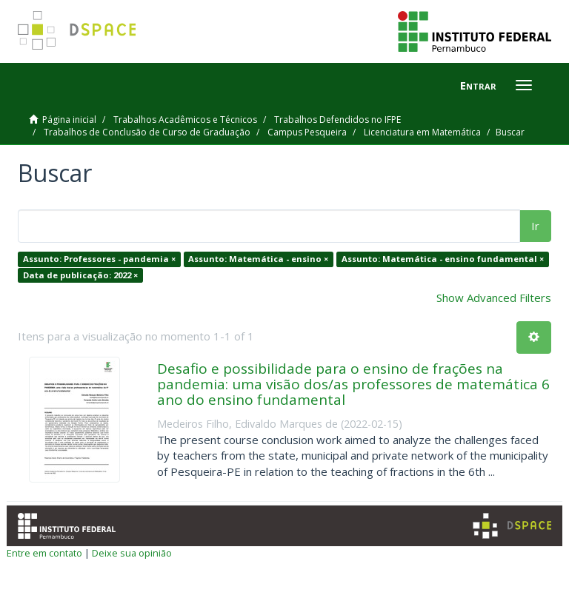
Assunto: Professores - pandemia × (99, 258)
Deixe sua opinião (132, 553)
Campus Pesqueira (307, 132)
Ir (535, 225)
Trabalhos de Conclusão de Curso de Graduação (147, 132)
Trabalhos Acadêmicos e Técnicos (185, 119)
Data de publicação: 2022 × (80, 274)
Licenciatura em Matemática (422, 132)
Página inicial (69, 119)
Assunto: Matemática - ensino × (258, 258)
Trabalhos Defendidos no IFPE (337, 119)
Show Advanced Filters (493, 297)
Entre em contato (44, 553)
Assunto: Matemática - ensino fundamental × (443, 258)
